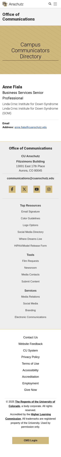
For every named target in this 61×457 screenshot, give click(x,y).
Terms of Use (30, 363)
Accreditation (30, 376)
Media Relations (30, 296)
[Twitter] (24, 194)
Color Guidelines (30, 218)
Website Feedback (30, 344)
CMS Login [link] (30, 440)
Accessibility (30, 370)
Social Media (30, 303)
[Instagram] (49, 194)
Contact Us (30, 337)
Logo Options (30, 225)
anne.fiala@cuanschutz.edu (30, 127)
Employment (30, 383)
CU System (30, 350)
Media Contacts (30, 274)
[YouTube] (36, 194)
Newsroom (30, 267)
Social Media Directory (30, 232)
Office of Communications (18, 17)
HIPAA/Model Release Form (30, 245)
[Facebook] (12, 194)
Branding (30, 310)
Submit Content (30, 281)
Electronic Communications (30, 317)
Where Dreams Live (30, 239)
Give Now (30, 389)
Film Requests (30, 261)
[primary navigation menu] (55, 4)
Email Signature (30, 211)
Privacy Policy (30, 357)
